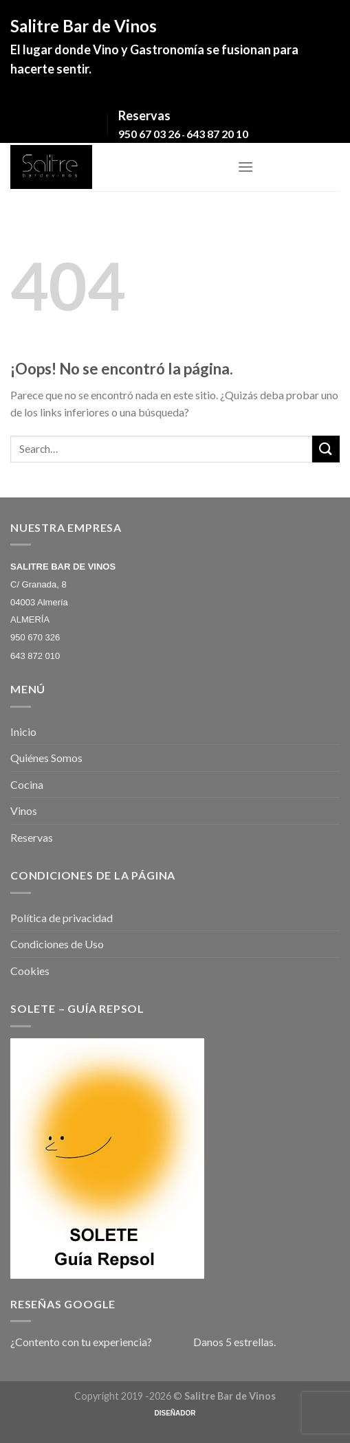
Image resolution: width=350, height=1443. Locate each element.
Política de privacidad (61, 917)
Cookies (30, 970)
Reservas (31, 837)
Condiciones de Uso (57, 943)
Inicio (23, 731)
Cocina (26, 784)
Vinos (23, 810)
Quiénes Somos (46, 757)
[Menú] (245, 166)
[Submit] (326, 449)
